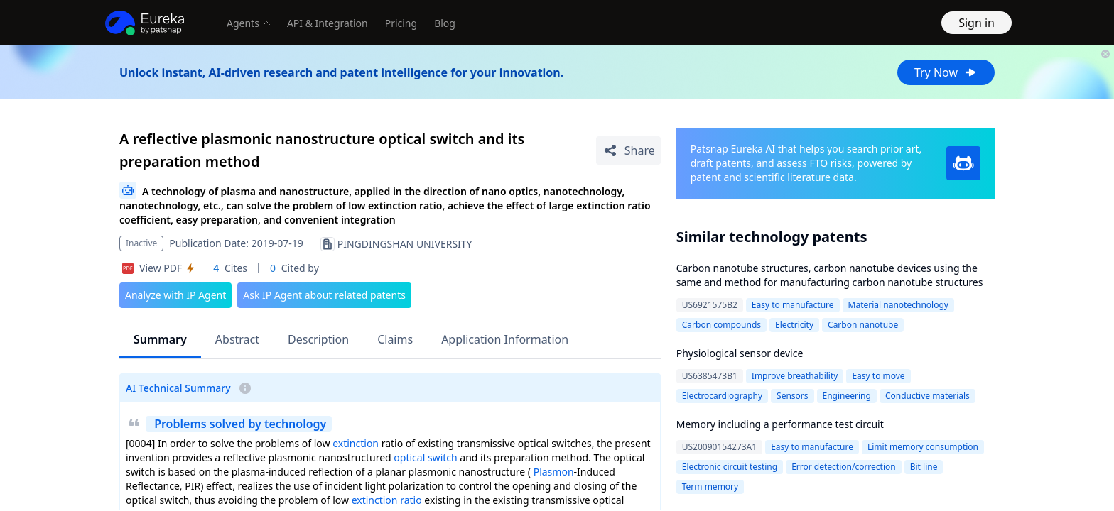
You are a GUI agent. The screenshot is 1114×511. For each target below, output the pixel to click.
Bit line (924, 467)
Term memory (710, 486)
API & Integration (327, 23)
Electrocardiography (722, 396)
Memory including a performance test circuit (780, 424)
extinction (355, 443)
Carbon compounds (721, 325)
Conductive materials (927, 396)
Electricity (794, 325)
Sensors (792, 396)
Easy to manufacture (793, 305)
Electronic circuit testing (729, 467)
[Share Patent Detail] (628, 150)
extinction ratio (387, 500)
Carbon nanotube (863, 325)
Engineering (847, 396)
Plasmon (554, 471)
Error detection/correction (843, 467)
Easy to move (878, 376)
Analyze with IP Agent (175, 295)
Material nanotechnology (898, 305)
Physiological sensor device (740, 353)
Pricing (401, 23)
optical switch (425, 457)
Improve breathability (795, 376)
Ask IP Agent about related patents (324, 295)
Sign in (976, 23)
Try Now (946, 72)
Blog (444, 23)
